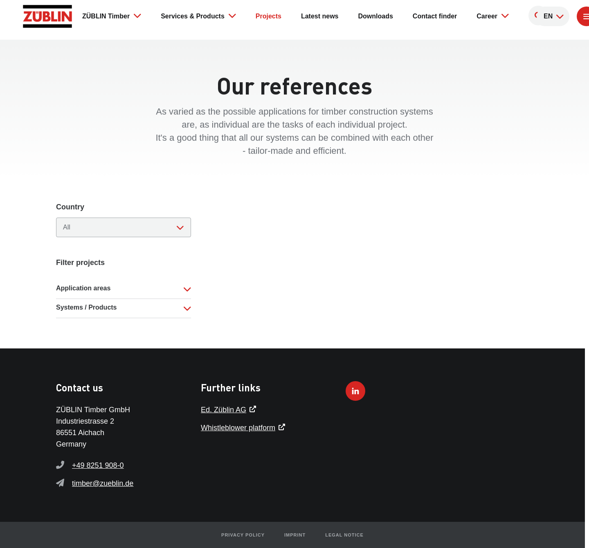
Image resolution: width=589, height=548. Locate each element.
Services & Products (198, 15)
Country (70, 207)
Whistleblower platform (238, 428)
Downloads (375, 16)
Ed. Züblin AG (223, 410)
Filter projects (80, 262)
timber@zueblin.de (102, 483)
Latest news (320, 16)
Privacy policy (243, 534)
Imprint (295, 534)
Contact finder (435, 16)
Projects (268, 16)
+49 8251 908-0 (98, 465)
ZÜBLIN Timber (111, 15)
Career (493, 15)
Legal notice (344, 534)
